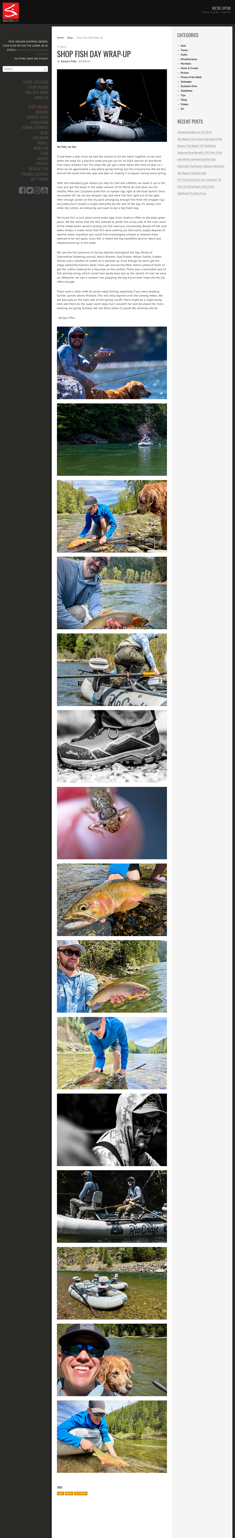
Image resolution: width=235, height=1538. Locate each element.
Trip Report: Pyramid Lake (191, 173)
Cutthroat (80, 1493)
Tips (183, 95)
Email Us (41, 97)
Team (44, 153)
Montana (186, 63)
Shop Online (38, 106)
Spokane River (189, 86)
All (182, 108)
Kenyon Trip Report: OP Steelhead (196, 145)
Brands (42, 112)
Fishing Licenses (34, 174)
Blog (44, 132)
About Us (40, 148)
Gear (183, 45)
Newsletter (38, 168)
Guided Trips (37, 117)
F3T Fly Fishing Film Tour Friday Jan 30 (199, 179)
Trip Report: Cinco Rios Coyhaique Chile (199, 139)
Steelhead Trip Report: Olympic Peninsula (200, 166)
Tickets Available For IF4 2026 (194, 132)
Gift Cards (39, 179)
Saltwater (186, 81)
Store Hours (37, 87)
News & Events (189, 68)
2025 (60, 1493)
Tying (184, 99)
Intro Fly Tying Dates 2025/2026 (195, 186)
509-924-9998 (36, 92)
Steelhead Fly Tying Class (191, 193)
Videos (42, 158)
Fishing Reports (34, 127)
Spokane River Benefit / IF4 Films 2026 (199, 152)
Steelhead (186, 90)
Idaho (69, 1493)
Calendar (40, 137)
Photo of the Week (191, 77)
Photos (42, 163)
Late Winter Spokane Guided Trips (196, 159)
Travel (42, 143)
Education (39, 122)
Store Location (35, 82)
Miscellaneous (189, 59)
